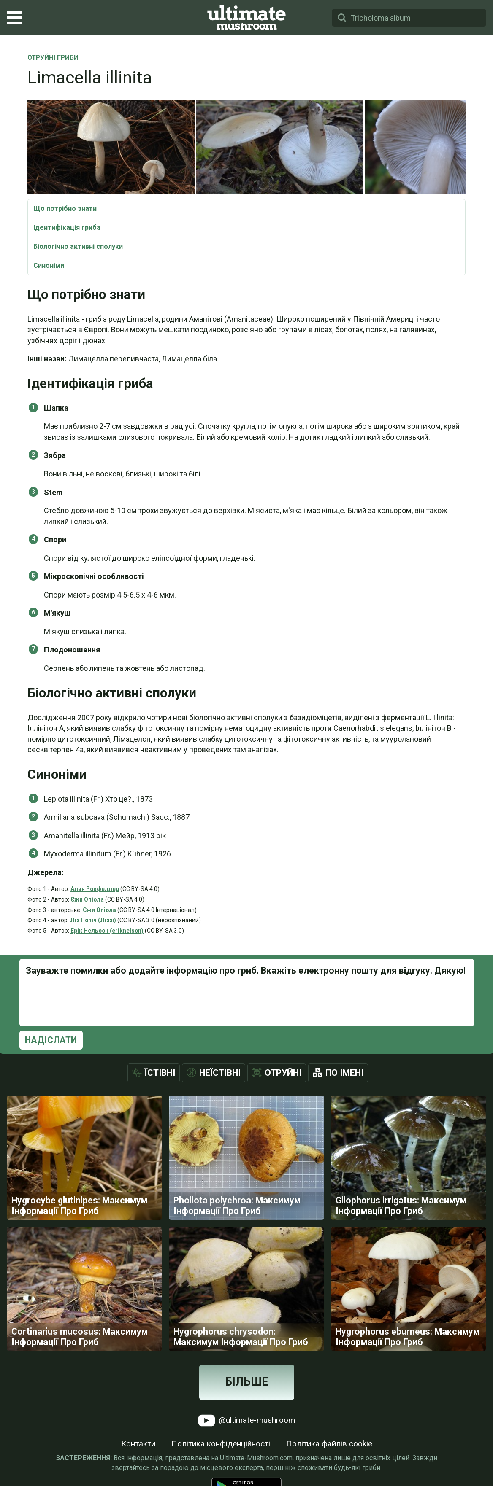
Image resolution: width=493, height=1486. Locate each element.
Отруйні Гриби (53, 58)
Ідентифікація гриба (66, 227)
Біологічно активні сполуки (78, 246)
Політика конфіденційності (220, 1443)
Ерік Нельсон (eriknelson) (107, 930)
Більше (246, 1382)
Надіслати (51, 1040)
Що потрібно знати (65, 209)
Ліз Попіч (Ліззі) (93, 920)
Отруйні (283, 1073)
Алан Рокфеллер (94, 889)
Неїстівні (220, 1073)
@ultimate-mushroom (246, 1420)
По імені (344, 1073)
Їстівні (160, 1073)
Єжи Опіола (87, 899)
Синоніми (48, 265)
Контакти (138, 1443)
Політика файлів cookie (329, 1443)
